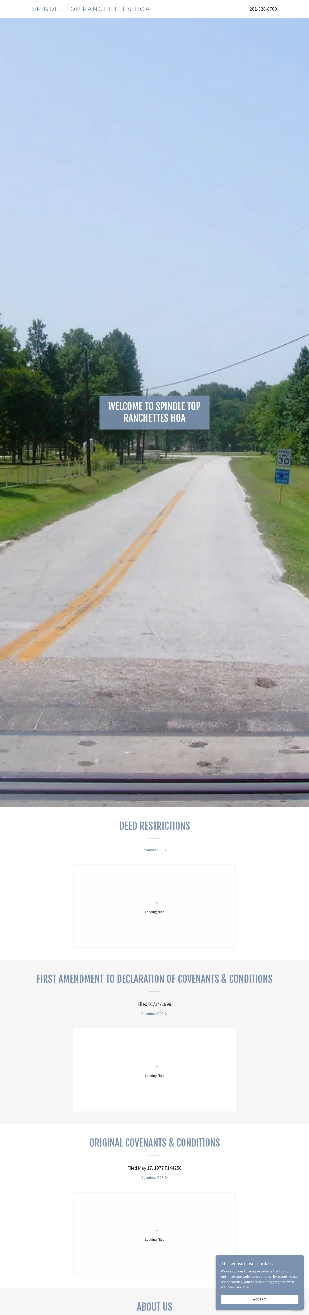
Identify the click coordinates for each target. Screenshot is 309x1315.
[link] (93, 9)
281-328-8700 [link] (263, 9)
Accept (259, 1299)
